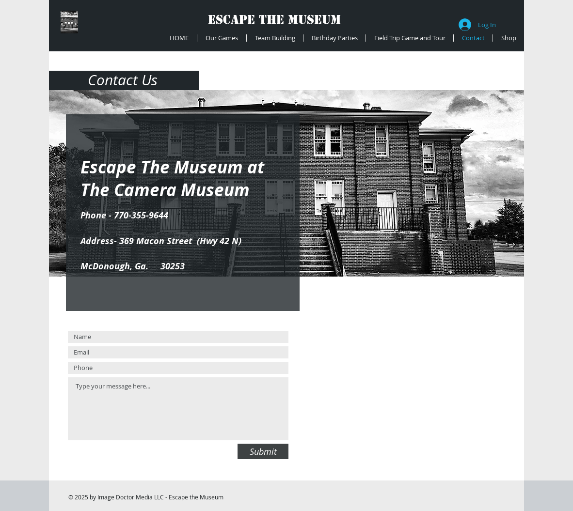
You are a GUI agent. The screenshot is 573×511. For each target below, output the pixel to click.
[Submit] (263, 451)
